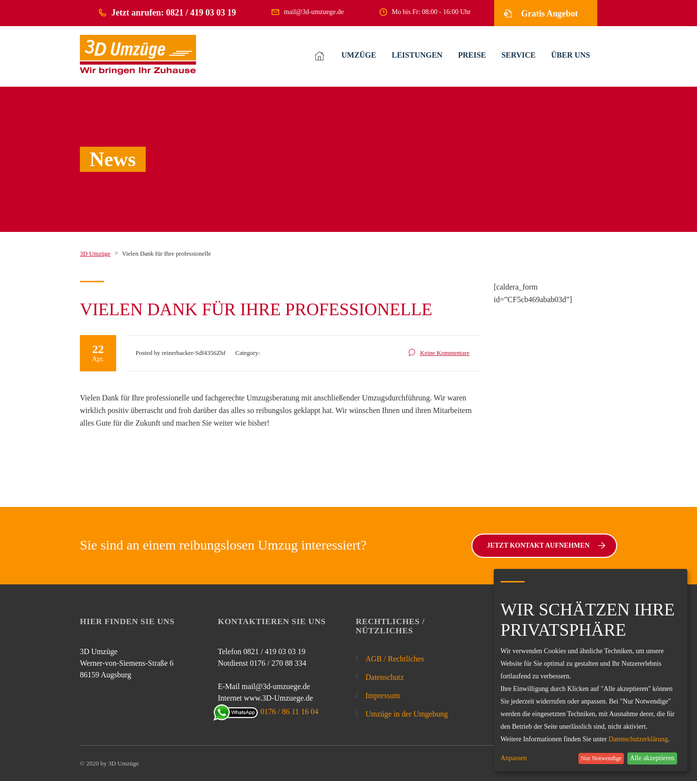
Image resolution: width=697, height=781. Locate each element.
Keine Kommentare (445, 352)
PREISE (472, 55)
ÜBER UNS (570, 55)
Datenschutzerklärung (638, 739)
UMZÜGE (358, 55)
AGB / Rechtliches (394, 659)
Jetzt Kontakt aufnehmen (546, 545)
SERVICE (518, 55)
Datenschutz (384, 677)
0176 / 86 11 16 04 (268, 711)
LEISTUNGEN (417, 55)
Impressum (382, 695)
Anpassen (513, 758)
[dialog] (590, 670)
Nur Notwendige (601, 758)
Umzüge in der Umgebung (406, 714)
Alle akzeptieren (652, 758)
